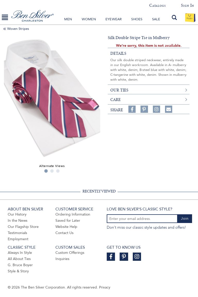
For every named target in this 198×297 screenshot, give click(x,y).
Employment (18, 239)
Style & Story (18, 271)
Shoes (136, 19)
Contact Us (64, 232)
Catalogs (157, 5)
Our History (17, 214)
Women (89, 19)
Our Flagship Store (23, 226)
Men (68, 19)
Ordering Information (72, 214)
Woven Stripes (18, 28)
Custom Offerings (69, 252)
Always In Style (20, 252)
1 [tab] (46, 171)
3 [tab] (58, 171)
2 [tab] (52, 171)
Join (185, 218)
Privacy (104, 287)
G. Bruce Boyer (20, 265)
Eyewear (113, 19)
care (115, 100)
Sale (156, 19)
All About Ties (19, 258)
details (118, 53)
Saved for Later (67, 220)
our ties (119, 90)
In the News (17, 220)
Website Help (66, 226)
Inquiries (62, 258)
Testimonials (17, 232)
